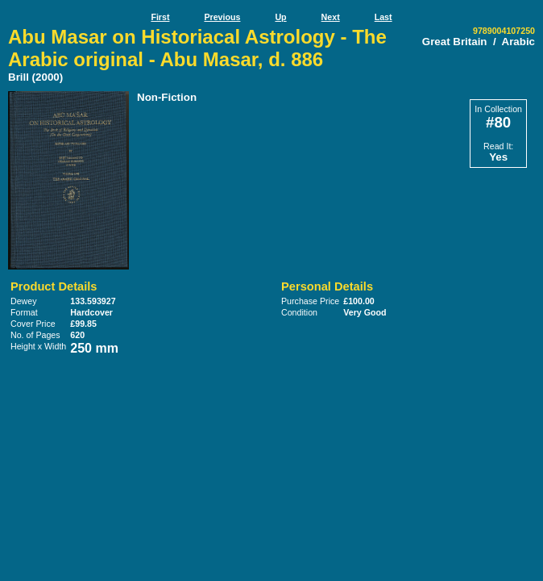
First (160, 17)
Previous (222, 17)
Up (280, 17)
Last (383, 17)
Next (330, 17)
